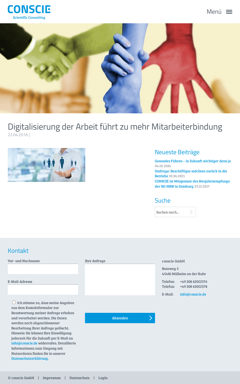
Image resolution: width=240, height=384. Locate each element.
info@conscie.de (24, 343)
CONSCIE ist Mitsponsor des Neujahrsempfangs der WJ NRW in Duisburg (192, 184)
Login (102, 377)
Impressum (52, 377)
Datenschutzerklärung (29, 358)
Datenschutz (79, 377)
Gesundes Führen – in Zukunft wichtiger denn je (193, 160)
